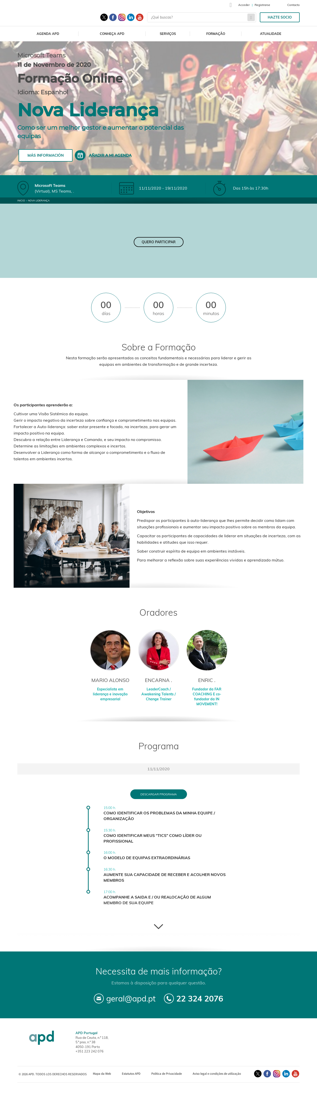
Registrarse (262, 5)
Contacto (293, 5)
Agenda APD (48, 34)
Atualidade (270, 34)
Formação (215, 34)
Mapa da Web (102, 1073)
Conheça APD (112, 34)
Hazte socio (280, 17)
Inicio (21, 200)
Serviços (168, 34)
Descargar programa (158, 794)
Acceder (244, 5)
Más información (45, 155)
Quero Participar (159, 242)
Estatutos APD (131, 1073)
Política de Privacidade (166, 1073)
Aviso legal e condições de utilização (217, 1073)
